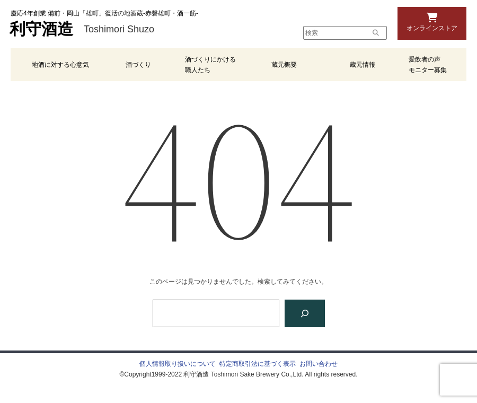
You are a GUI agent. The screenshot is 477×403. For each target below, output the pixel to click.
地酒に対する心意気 (60, 64)
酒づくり (138, 64)
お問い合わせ (318, 363)
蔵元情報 (362, 64)
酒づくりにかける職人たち (210, 65)
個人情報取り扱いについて (177, 363)
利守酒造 (41, 29)
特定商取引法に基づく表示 (257, 363)
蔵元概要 (284, 64)
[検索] (305, 313)
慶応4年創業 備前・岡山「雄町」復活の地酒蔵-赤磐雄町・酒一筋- (104, 13)
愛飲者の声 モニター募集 (428, 65)
